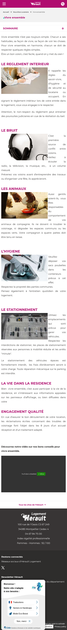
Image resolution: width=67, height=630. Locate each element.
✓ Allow (41, 474)
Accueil (6, 12)
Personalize (47, 626)
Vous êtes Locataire (21, 12)
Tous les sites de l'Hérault (31, 505)
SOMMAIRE (33, 28)
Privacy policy (60, 626)
